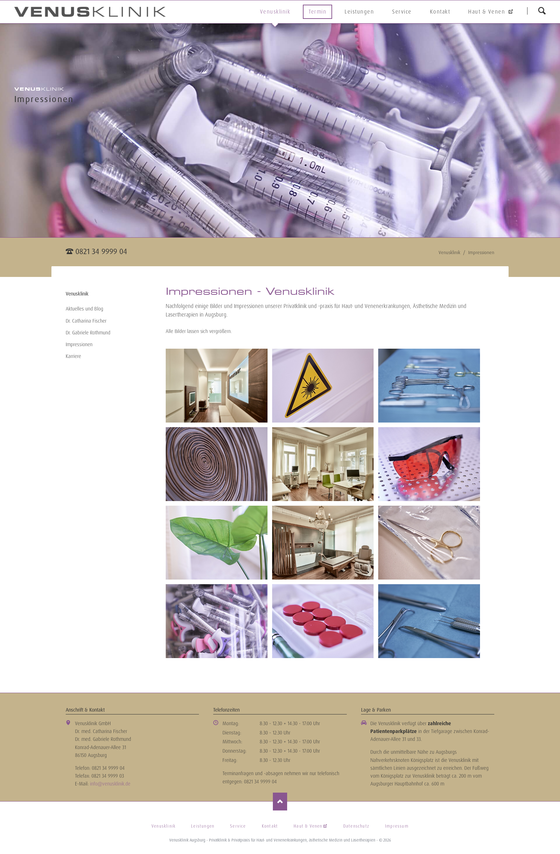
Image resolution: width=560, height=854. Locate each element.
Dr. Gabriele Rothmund (88, 332)
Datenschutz (356, 826)
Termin (317, 11)
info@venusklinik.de (110, 783)
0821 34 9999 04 (101, 251)
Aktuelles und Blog (84, 308)
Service (402, 11)
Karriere (73, 356)
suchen (541, 10)
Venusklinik (275, 11)
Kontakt (440, 11)
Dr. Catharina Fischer (86, 321)
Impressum (397, 826)
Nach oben (280, 801)
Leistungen (359, 11)
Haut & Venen (487, 11)
